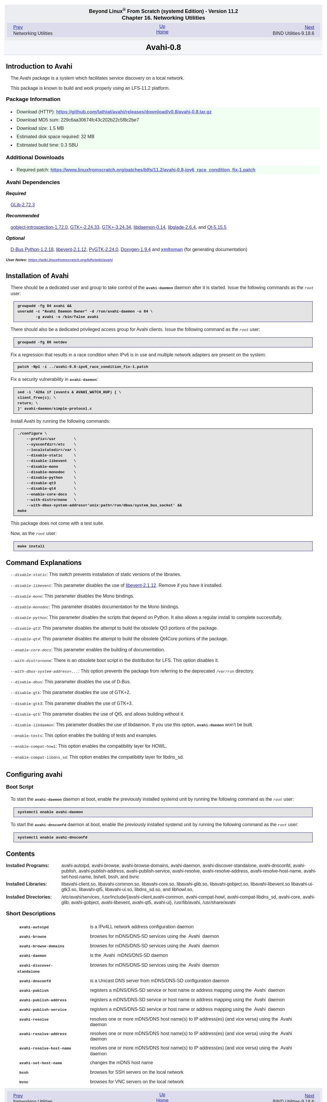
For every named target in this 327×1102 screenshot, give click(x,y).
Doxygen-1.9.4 (136, 249)
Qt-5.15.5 (217, 227)
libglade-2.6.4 (182, 227)
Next (309, 27)
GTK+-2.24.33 (84, 227)
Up (162, 26)
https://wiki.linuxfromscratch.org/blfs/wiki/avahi (70, 260)
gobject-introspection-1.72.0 (39, 227)
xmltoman (172, 249)
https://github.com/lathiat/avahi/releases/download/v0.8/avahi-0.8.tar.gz (134, 111)
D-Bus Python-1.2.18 (32, 249)
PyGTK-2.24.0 (103, 249)
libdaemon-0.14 (149, 227)
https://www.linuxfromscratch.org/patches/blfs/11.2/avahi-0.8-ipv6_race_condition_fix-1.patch (153, 169)
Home (162, 31)
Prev (18, 27)
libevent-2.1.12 (71, 249)
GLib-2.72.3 (23, 204)
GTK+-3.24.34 (116, 227)
